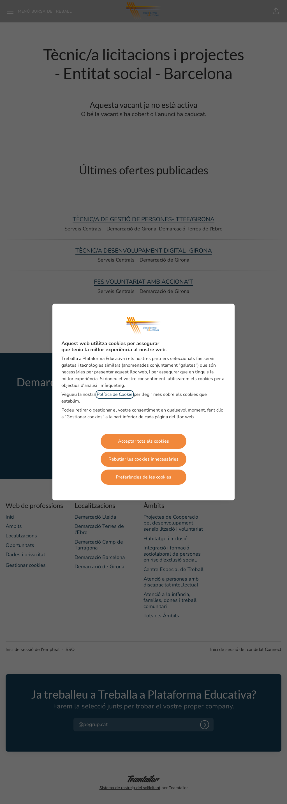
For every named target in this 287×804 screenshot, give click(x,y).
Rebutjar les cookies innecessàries (143, 459)
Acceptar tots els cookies (143, 441)
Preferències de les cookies (143, 477)
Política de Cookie (115, 394)
